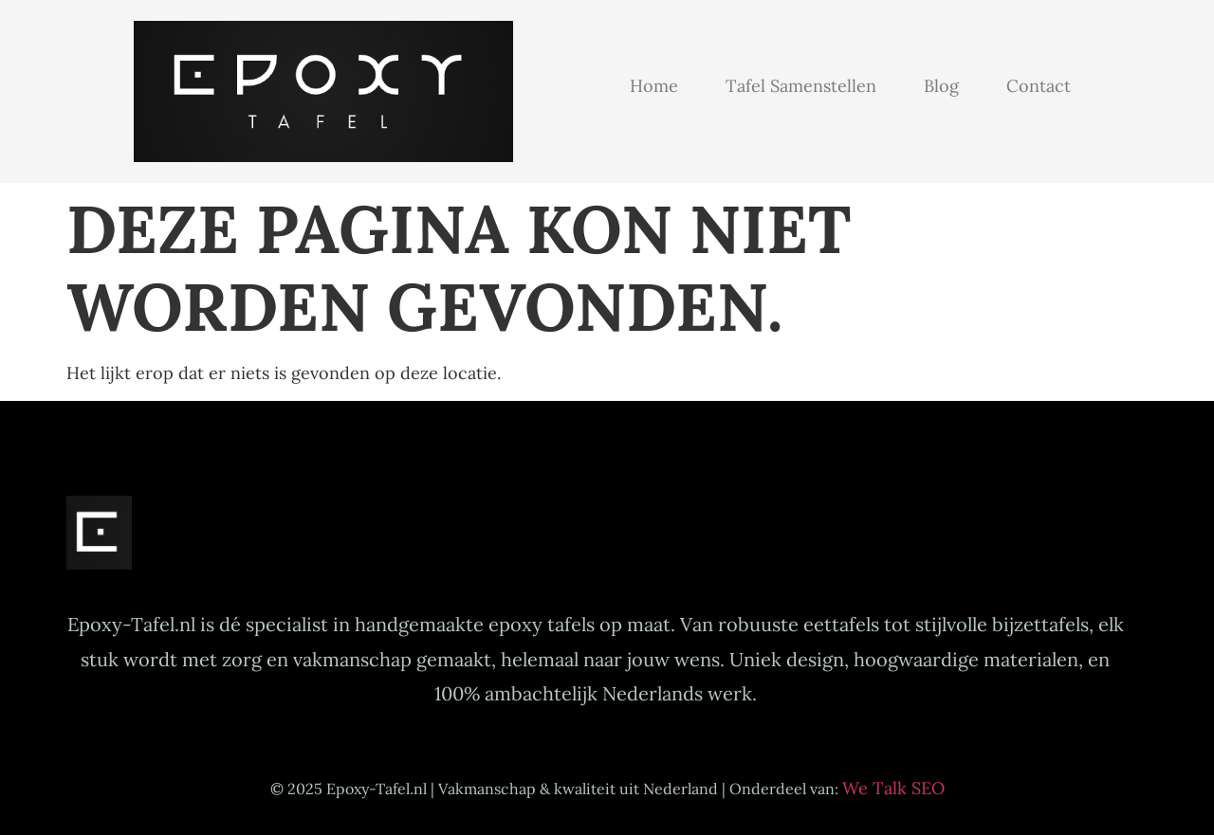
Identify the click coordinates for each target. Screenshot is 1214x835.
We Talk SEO (893, 788)
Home (654, 86)
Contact (1038, 86)
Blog (941, 86)
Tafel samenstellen (801, 86)
